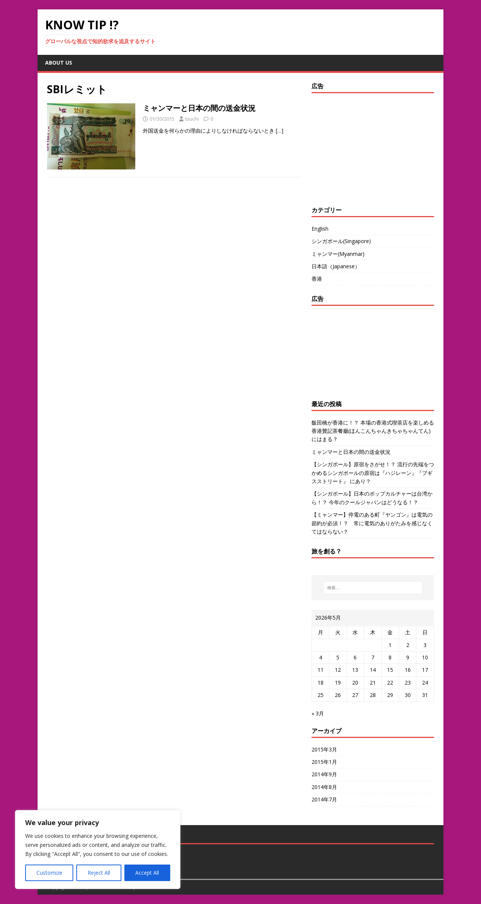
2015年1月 (324, 761)
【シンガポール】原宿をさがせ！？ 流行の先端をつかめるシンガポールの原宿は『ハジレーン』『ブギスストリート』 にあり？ (373, 473)
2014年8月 (324, 787)
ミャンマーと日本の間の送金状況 (199, 108)
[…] (279, 130)
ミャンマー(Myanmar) (338, 253)
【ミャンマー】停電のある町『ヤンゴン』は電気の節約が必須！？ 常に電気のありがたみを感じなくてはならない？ (372, 523)
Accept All (147, 872)
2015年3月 (324, 749)
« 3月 (318, 713)
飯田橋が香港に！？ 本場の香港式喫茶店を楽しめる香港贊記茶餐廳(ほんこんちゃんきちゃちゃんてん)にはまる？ (373, 431)
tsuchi (192, 118)
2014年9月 (324, 774)
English (320, 228)
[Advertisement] (358, 148)
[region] (97, 849)
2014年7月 (324, 799)
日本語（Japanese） (336, 266)
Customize (49, 872)
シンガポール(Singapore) (341, 241)
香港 (317, 278)
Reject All (99, 872)
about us (58, 62)
